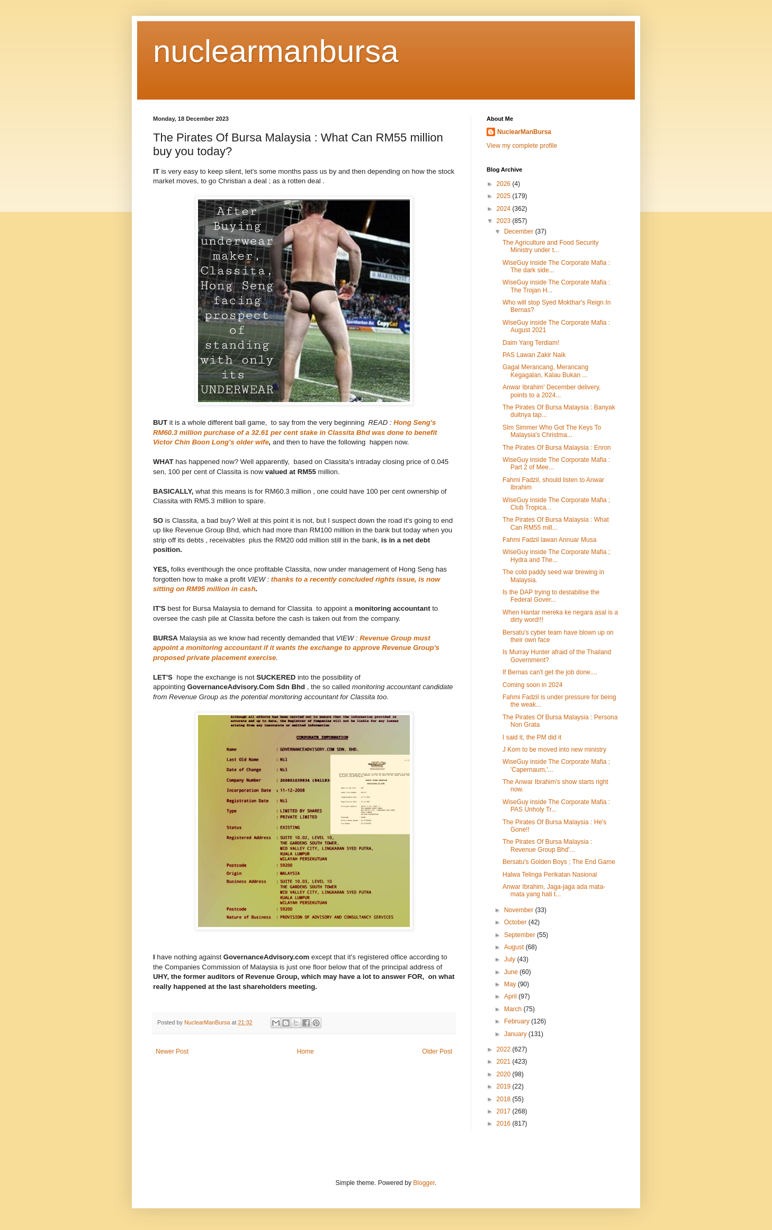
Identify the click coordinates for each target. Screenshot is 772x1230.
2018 (505, 1099)
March (514, 1009)
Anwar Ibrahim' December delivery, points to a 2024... (551, 391)
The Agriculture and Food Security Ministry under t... (550, 246)
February (517, 1021)
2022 (505, 1049)
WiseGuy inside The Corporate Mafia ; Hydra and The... (556, 555)
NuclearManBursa (524, 132)
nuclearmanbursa (276, 51)
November (519, 910)
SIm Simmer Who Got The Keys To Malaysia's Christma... (551, 431)
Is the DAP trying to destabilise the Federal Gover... (550, 596)
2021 (505, 1061)
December (519, 231)
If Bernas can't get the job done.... (549, 672)
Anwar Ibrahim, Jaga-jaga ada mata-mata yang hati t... (553, 890)
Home (305, 1051)
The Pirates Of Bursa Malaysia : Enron (556, 447)
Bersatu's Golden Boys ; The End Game (558, 862)
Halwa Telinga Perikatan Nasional (549, 874)
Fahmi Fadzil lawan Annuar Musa (549, 539)
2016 (505, 1123)
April (511, 996)
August (515, 947)
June (511, 972)
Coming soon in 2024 (532, 685)
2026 (505, 184)
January (516, 1034)
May (511, 984)
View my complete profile (522, 145)
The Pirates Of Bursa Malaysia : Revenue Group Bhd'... (547, 845)
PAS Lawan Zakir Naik (533, 355)
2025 (505, 196)
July (510, 959)
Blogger (424, 1183)
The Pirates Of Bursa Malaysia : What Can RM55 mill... (555, 523)
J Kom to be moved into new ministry (554, 749)
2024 (505, 208)
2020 (505, 1074)
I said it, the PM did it (531, 737)
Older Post (437, 1051)
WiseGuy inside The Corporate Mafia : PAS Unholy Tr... (556, 805)
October (516, 922)
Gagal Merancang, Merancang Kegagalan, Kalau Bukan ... (545, 370)
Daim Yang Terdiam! (530, 342)
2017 (505, 1111)
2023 (505, 221)
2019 (505, 1086)
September (520, 935)
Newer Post (172, 1051)
